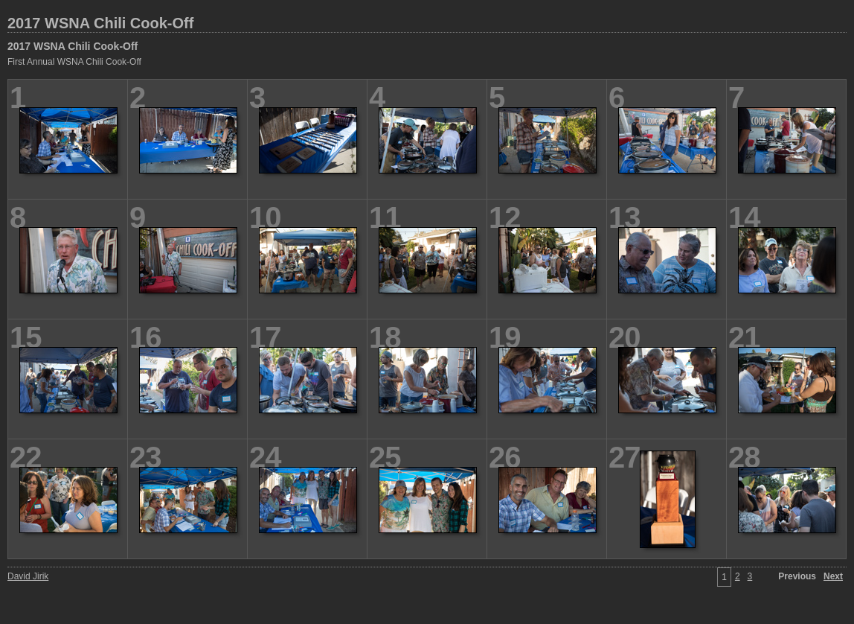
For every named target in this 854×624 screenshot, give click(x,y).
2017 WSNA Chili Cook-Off (100, 23)
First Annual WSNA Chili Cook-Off (74, 62)
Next (833, 576)
